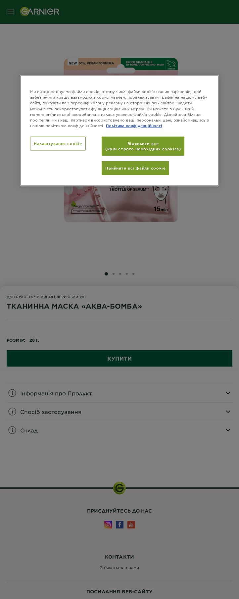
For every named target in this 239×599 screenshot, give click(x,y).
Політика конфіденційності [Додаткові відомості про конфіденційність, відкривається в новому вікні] (134, 125)
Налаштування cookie (58, 143)
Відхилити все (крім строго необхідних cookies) (143, 146)
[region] (119, 130)
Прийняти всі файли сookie (135, 167)
